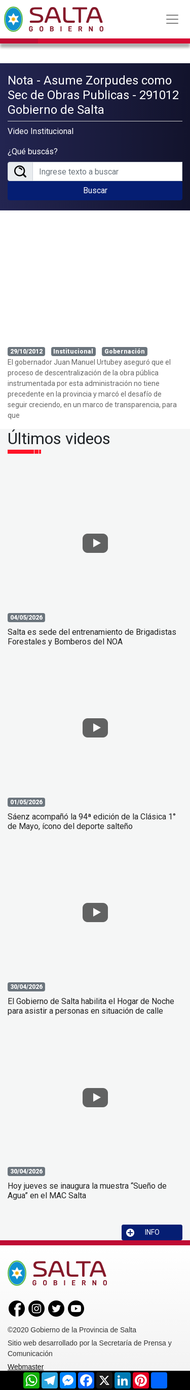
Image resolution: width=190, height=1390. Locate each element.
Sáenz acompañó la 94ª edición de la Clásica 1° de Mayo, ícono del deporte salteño (92, 821)
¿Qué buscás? (33, 151)
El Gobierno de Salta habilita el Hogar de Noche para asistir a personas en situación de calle (91, 1006)
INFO (143, 1232)
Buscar (95, 190)
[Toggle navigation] (172, 19)
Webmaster (26, 1367)
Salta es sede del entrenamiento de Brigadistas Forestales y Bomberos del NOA (92, 636)
